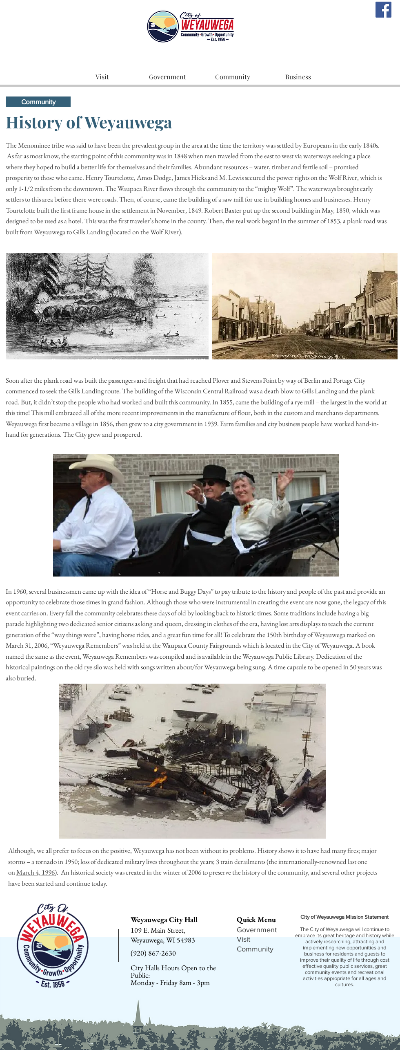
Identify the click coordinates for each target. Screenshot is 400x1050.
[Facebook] (383, 10)
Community (255, 949)
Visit (243, 939)
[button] (102, 77)
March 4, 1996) (36, 872)
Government (257, 930)
